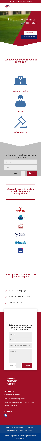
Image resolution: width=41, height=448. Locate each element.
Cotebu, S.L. (20, 438)
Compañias (29, 427)
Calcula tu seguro (29, 37)
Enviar (32, 173)
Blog (21, 430)
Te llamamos (30, 33)
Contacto (28, 430)
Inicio (7, 427)
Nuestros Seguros (17, 427)
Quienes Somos (12, 430)
